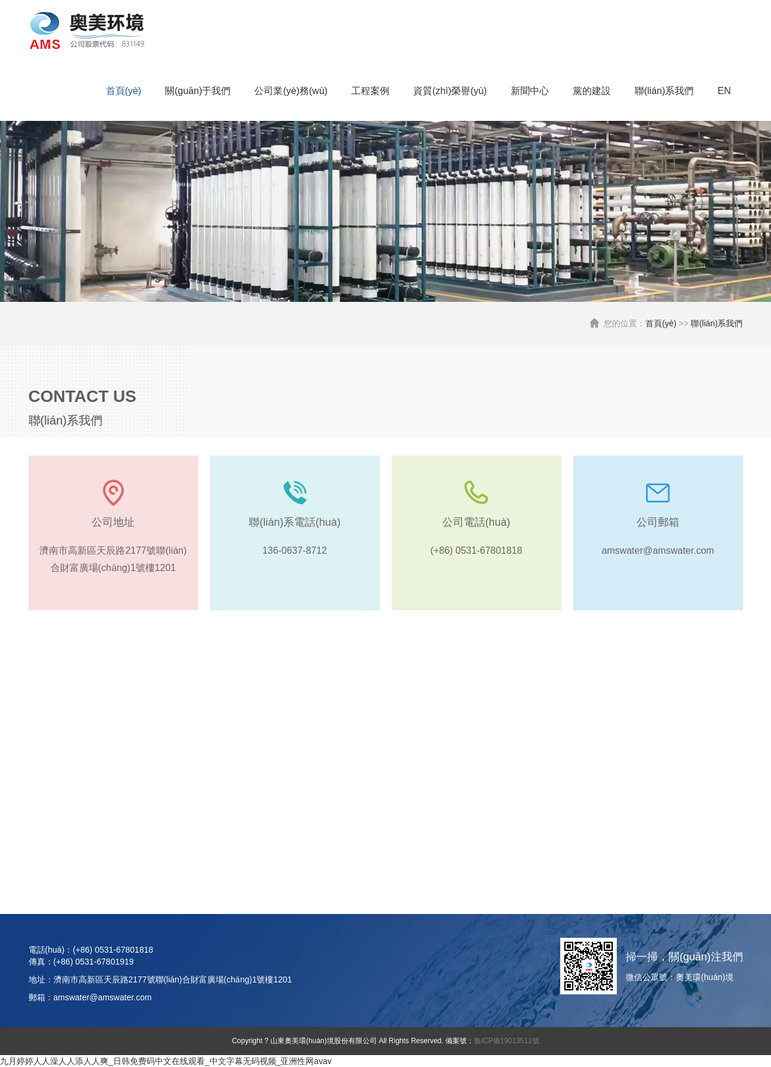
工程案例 (370, 91)
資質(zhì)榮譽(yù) (450, 91)
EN (724, 91)
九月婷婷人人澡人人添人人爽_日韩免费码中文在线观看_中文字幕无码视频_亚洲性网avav (166, 1061)
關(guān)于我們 (197, 91)
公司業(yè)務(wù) (290, 91)
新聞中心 (530, 91)
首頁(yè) (124, 91)
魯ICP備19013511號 (506, 1041)
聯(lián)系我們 (664, 91)
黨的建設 (592, 91)
